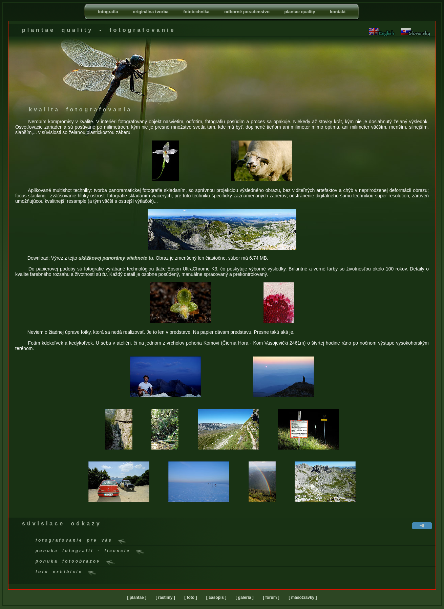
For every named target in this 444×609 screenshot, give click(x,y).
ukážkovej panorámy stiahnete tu (116, 258)
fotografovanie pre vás (74, 540)
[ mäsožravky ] (303, 597)
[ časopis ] (216, 597)
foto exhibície (59, 571)
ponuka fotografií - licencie (83, 550)
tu (104, 274)
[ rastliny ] (165, 597)
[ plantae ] (136, 597)
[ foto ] (190, 597)
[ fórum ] (271, 597)
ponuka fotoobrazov (68, 561)
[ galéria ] (245, 597)
